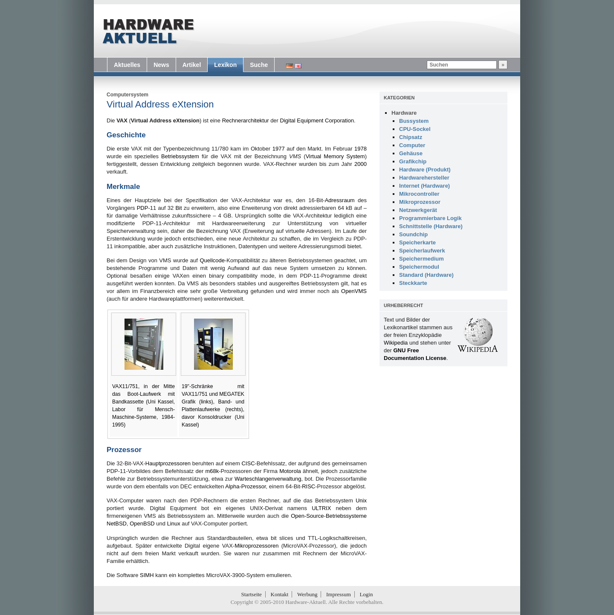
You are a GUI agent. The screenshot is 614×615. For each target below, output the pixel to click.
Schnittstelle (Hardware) (431, 226)
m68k (212, 471)
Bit (178, 208)
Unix (361, 500)
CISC (248, 463)
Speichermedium (421, 258)
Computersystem (127, 95)
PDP (142, 208)
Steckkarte (413, 283)
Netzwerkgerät (418, 210)
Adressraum (340, 200)
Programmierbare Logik (430, 218)
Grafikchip (412, 161)
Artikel (191, 64)
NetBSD (117, 523)
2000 (360, 164)
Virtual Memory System (335, 156)
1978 (360, 148)
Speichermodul (419, 267)
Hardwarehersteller (424, 177)
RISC (308, 486)
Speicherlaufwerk (422, 250)
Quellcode (212, 260)
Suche (259, 64)
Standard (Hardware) (426, 275)
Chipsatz (410, 137)
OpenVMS (354, 291)
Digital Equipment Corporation (317, 120)
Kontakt (280, 594)
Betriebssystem (180, 156)
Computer (412, 145)
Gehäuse (411, 153)
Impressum (338, 594)
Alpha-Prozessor (245, 486)
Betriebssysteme (346, 516)
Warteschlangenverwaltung (268, 479)
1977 (278, 148)
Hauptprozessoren (168, 463)
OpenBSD (142, 523)
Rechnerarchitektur (245, 120)
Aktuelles (127, 64)
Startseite (251, 594)
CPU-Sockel (415, 129)
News (161, 64)
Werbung (307, 594)
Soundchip (413, 234)
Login (366, 594)
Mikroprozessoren (256, 545)
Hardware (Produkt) (425, 169)
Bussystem (414, 121)
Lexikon (225, 64)
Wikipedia (396, 342)
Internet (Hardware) (424, 186)
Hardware (404, 113)
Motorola (290, 471)
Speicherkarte (417, 242)
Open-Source (307, 516)
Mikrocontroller (419, 194)
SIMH (147, 575)
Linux (173, 523)
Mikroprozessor (419, 202)
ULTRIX (321, 508)
